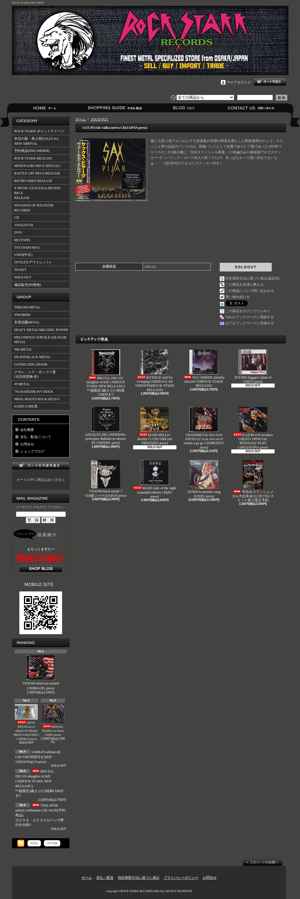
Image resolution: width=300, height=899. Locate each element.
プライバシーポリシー (181, 878)
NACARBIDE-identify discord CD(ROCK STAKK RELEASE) (203, 368)
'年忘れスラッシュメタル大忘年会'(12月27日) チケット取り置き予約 (253, 481)
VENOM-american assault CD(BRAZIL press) (40, 672)
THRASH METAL (27, 307)
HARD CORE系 (26, 406)
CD (16, 217)
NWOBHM (22, 315)
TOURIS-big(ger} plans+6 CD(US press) (253, 366)
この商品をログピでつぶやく (248, 311)
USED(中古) (23, 255)
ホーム (46, 107)
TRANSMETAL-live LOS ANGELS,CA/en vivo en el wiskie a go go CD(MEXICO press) (204, 428)
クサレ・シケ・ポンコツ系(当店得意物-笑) (35, 374)
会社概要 (27, 430)
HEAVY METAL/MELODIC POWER (41, 330)
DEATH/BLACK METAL (32, 357)
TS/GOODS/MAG (27, 247)
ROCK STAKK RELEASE (33, 158)
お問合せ (251, 107)
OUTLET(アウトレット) (32, 262)
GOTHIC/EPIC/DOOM (30, 364)
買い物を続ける (238, 297)
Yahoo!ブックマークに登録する (250, 317)
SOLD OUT (22, 277)
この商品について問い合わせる (250, 291)
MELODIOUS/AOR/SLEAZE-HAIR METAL (40, 339)
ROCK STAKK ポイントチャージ (39, 131)
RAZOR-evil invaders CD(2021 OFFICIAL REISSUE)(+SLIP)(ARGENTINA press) (253, 428)
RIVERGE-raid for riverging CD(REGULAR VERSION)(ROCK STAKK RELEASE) (154, 370)
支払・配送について (114, 107)
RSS (34, 843)
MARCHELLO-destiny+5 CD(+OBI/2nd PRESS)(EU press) (154, 426)
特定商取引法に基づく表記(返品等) (253, 278)
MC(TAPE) (22, 240)
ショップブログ (183, 107)
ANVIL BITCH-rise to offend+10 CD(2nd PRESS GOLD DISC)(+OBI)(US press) (26, 722)
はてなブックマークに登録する (250, 323)
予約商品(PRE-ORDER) (32, 151)
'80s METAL (23, 349)
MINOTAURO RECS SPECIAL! (37, 166)
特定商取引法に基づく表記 (138, 878)
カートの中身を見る (41, 466)
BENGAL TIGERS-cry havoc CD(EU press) (52, 720)
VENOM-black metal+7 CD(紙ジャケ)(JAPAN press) (106, 478)
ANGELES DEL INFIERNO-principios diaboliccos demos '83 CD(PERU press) (105, 426)
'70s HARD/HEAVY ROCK (33, 392)
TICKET (20, 270)
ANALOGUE (23, 225)
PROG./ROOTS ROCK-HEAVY (37, 399)
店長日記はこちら (41, 568)
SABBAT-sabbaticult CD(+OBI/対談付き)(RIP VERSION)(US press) (37, 757)
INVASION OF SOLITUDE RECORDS (33, 207)
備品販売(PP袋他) (27, 285)
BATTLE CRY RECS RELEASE (37, 173)
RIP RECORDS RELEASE (33, 181)
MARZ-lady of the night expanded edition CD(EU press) (154, 479)
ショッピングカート (270, 82)
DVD (18, 232)
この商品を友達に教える (245, 284)
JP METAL (22, 384)
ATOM (52, 843)
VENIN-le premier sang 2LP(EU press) (203, 479)
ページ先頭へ (262, 862)
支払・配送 (104, 878)
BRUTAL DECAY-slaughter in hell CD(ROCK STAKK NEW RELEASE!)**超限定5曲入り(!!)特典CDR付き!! (105, 373)
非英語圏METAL (27, 322)
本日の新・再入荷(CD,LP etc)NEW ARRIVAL (36, 141)
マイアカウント (239, 82)
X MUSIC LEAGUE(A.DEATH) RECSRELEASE (37, 193)
